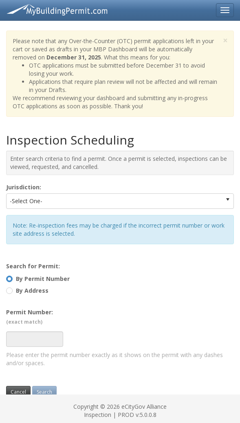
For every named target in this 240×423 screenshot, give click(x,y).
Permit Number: (29, 316)
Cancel (18, 391)
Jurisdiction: (23, 187)
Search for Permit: (33, 266)
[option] (114, 201)
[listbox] (120, 201)
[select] (227, 199)
